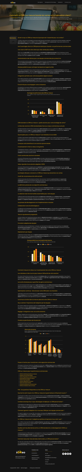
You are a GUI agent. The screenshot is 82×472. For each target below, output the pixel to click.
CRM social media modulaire (25, 382)
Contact (46, 461)
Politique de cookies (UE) (50, 463)
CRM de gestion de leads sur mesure (27, 378)
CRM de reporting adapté (25, 379)
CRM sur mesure (14, 17)
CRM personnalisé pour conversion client (28, 384)
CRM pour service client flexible (26, 375)
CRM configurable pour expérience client (28, 376)
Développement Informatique (50, 2)
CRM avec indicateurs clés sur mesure (27, 385)
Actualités (47, 459)
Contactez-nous (68, 2)
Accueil (46, 453)
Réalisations (60, 2)
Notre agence (40, 2)
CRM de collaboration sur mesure (26, 381)
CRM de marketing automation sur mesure (28, 374)
